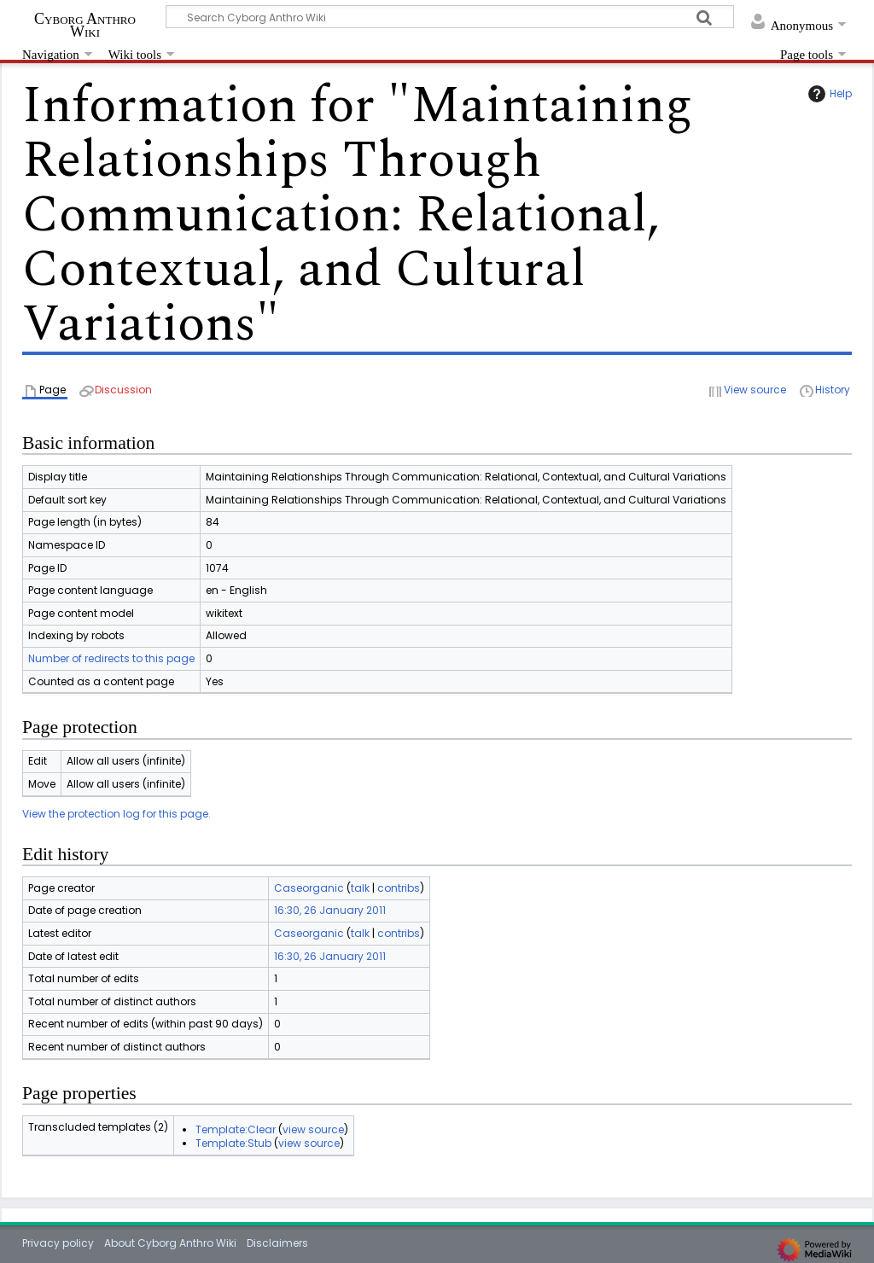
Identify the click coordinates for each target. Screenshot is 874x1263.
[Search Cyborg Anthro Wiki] (449, 16)
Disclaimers (277, 1243)
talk (360, 888)
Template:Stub (233, 1143)
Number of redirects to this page (111, 658)
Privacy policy (58, 1243)
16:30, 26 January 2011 (330, 910)
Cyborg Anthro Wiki (85, 24)
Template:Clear (235, 1129)
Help (828, 93)
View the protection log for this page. (116, 813)
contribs (398, 888)
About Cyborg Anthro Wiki (170, 1243)
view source (313, 1129)
